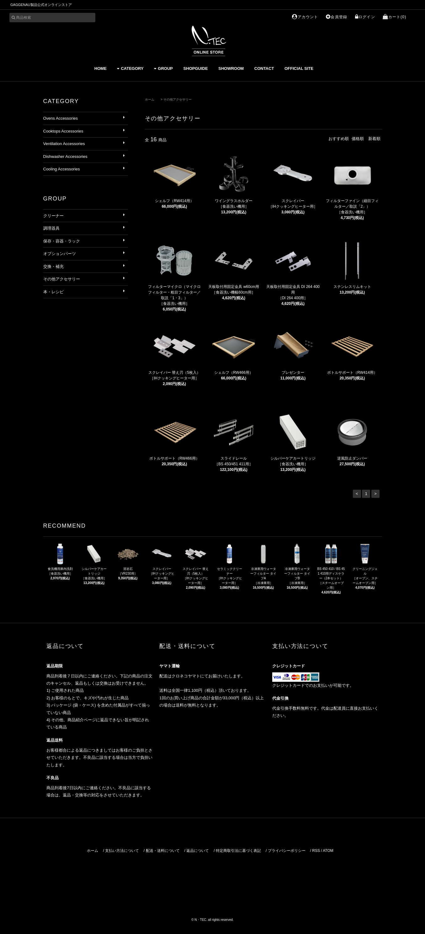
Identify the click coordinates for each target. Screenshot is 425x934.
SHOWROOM (231, 68)
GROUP (163, 68)
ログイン (365, 17)
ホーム (149, 99)
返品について (197, 850)
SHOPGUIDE (195, 68)
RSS (316, 850)
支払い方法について (122, 850)
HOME (100, 68)
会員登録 (336, 17)
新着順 (374, 138)
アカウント (305, 17)
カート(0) (394, 17)
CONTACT (264, 68)
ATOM (328, 850)
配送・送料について (163, 850)
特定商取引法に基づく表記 (238, 850)
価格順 (358, 138)
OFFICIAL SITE (298, 68)
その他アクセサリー (177, 99)
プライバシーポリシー (286, 850)
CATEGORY (130, 68)
